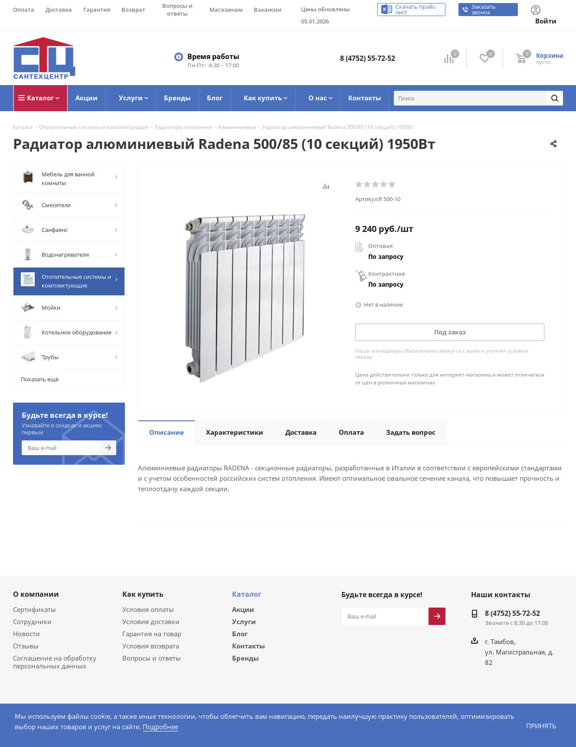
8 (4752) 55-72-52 (367, 58)
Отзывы (25, 645)
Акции (243, 609)
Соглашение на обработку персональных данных (52, 661)
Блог (240, 634)
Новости (25, 633)
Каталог (247, 593)
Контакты (248, 646)
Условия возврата (149, 645)
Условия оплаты (146, 608)
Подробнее (131, 726)
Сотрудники (30, 621)
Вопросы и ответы (149, 657)
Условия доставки (149, 621)
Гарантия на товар (150, 633)
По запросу (385, 256)
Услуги (244, 621)
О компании (36, 593)
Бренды (245, 659)
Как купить (143, 593)
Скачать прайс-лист (417, 9)
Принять (540, 725)
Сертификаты (34, 608)
